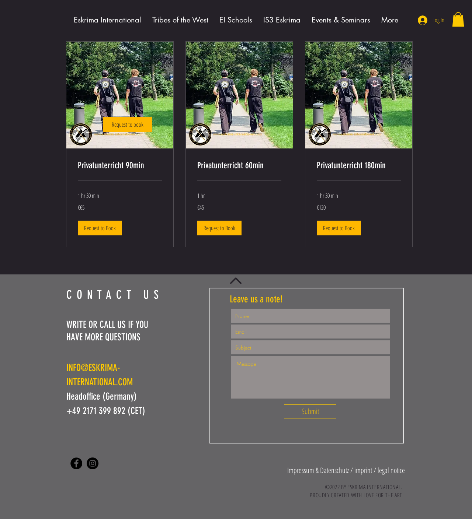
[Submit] (310, 411)
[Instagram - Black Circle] (92, 463)
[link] (127, 124)
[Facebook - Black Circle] (76, 463)
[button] (458, 19)
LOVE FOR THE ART (383, 495)
